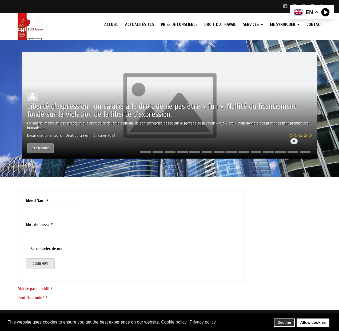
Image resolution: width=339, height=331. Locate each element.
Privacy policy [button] (203, 322)
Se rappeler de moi (46, 248)
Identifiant (37, 200)
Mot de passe (39, 224)
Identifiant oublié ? (32, 297)
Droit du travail (77, 135)
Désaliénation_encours (44, 135)
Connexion (40, 264)
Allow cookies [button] (313, 322)
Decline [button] (284, 322)
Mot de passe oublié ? (35, 288)
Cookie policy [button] (173, 322)
